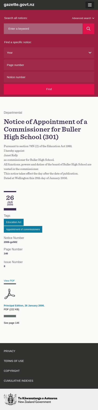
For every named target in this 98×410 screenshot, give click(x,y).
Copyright (12, 370)
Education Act (13, 222)
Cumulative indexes (18, 380)
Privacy (9, 351)
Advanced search (83, 18)
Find (49, 89)
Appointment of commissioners (23, 229)
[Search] (88, 28)
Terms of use (14, 360)
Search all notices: (16, 18)
